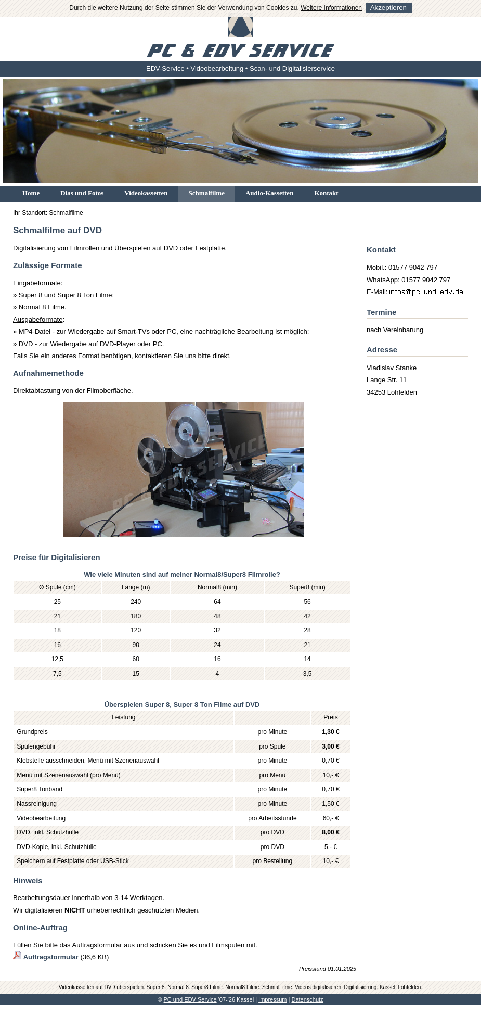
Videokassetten (145, 193)
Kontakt (326, 193)
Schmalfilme (207, 193)
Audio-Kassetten (269, 193)
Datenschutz (307, 999)
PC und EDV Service (190, 999)
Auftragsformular (51, 957)
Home (31, 193)
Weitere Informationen (331, 7)
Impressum (272, 999)
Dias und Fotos (81, 193)
